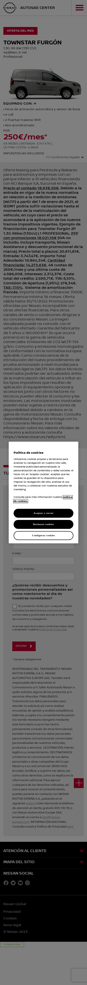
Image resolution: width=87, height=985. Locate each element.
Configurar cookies (43, 535)
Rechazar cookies (43, 524)
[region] (43, 492)
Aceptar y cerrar (43, 513)
